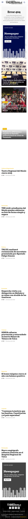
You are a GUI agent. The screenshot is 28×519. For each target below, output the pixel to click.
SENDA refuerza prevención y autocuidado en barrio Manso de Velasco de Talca (13, 335)
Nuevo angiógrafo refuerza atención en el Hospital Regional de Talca (12, 453)
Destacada (4, 205)
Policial (4, 77)
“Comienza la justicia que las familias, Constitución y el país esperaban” (13, 413)
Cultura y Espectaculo (7, 168)
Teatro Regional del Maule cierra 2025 (13, 172)
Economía (4, 288)
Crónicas (3, 330)
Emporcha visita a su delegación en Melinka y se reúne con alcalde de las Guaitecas (13, 294)
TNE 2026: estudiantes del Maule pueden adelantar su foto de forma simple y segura (13, 211)
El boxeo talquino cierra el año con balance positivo (13, 375)
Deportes (5, 102)
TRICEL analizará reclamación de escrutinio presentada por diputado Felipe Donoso (13, 252)
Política (4, 129)
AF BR (2, 175)
